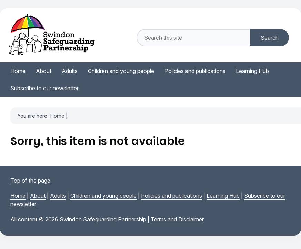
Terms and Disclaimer (177, 219)
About (38, 195)
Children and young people (103, 195)
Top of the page (30, 180)
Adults (58, 195)
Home (57, 115)
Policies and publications (171, 195)
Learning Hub (223, 195)
